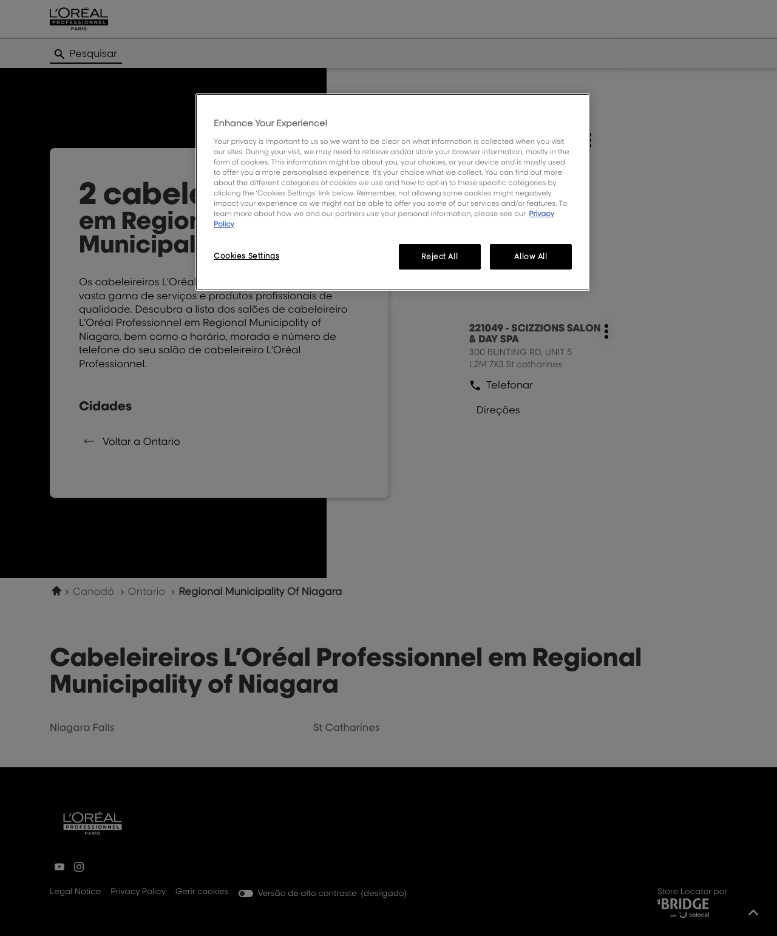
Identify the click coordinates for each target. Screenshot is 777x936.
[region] (392, 192)
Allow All (530, 256)
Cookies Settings (246, 255)
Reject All (439, 256)
